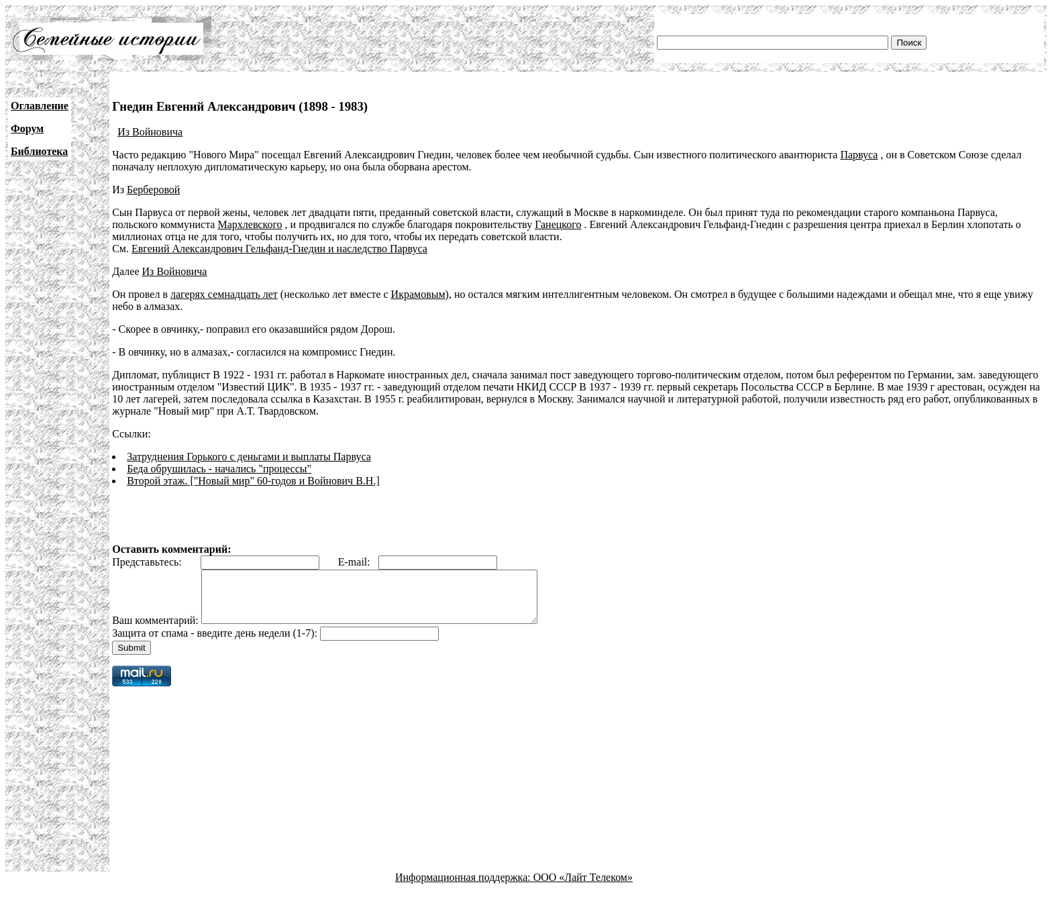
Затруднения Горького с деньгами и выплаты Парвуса (249, 456)
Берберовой (153, 189)
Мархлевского (249, 224)
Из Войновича (149, 132)
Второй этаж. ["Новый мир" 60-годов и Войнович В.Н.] (253, 480)
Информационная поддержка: (464, 887)
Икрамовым (418, 294)
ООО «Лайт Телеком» (583, 887)
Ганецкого (558, 224)
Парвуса (859, 154)
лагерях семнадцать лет (224, 294)
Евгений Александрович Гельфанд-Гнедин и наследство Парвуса (279, 248)
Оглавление (39, 105)
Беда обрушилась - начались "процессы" (219, 468)
